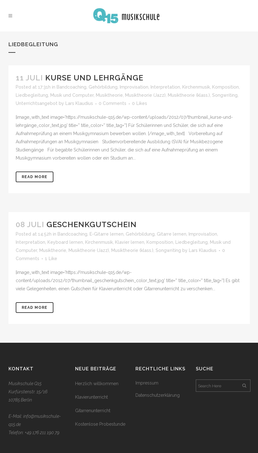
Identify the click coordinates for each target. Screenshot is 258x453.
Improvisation (134, 87)
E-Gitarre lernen (107, 234)
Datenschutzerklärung (157, 395)
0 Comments (112, 103)
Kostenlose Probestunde (100, 424)
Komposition (225, 87)
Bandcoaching (71, 87)
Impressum (146, 382)
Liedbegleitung (32, 95)
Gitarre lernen (171, 234)
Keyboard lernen (65, 242)
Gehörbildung (103, 87)
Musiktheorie (109, 95)
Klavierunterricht (91, 397)
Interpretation (165, 87)
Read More (34, 177)
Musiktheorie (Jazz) (145, 95)
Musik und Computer (72, 95)
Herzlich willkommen (96, 383)
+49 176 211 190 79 (42, 432)
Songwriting (225, 95)
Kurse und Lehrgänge (94, 77)
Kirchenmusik (196, 87)
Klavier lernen (129, 242)
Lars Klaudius (79, 103)
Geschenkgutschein (92, 224)
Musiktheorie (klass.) (189, 95)
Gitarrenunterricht (92, 410)
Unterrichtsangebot (37, 103)
